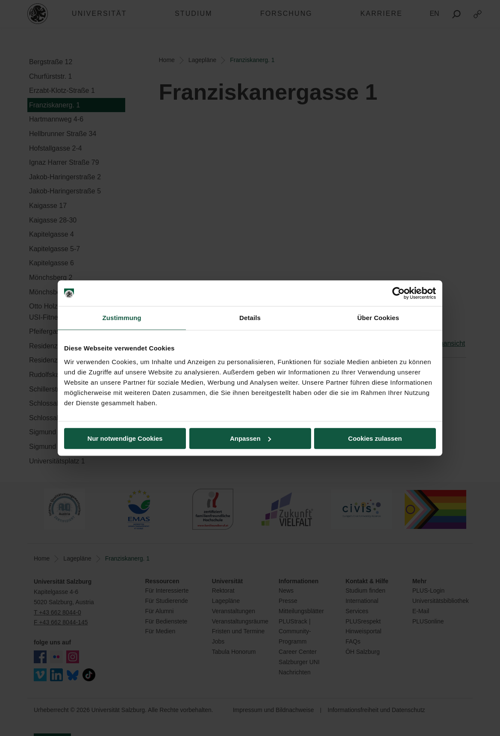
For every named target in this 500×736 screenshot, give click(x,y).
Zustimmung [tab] (122, 317)
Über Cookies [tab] (378, 317)
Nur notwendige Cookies (125, 438)
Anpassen (250, 438)
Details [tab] (250, 317)
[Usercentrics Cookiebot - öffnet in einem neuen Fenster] (398, 293)
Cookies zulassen (375, 438)
